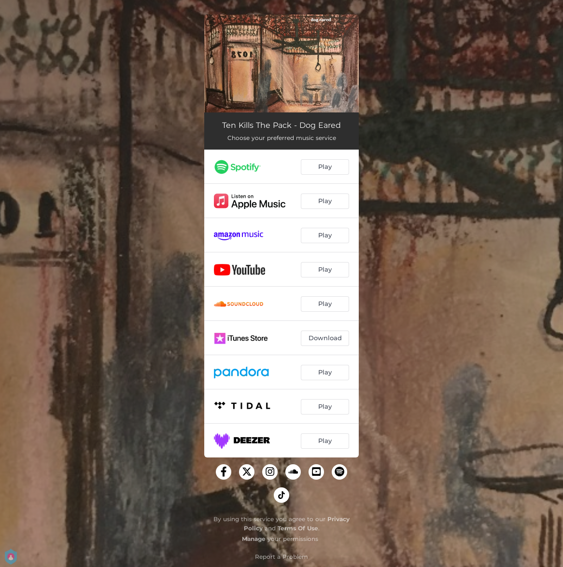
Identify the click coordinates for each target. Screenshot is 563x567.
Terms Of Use (298, 528)
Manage (254, 538)
